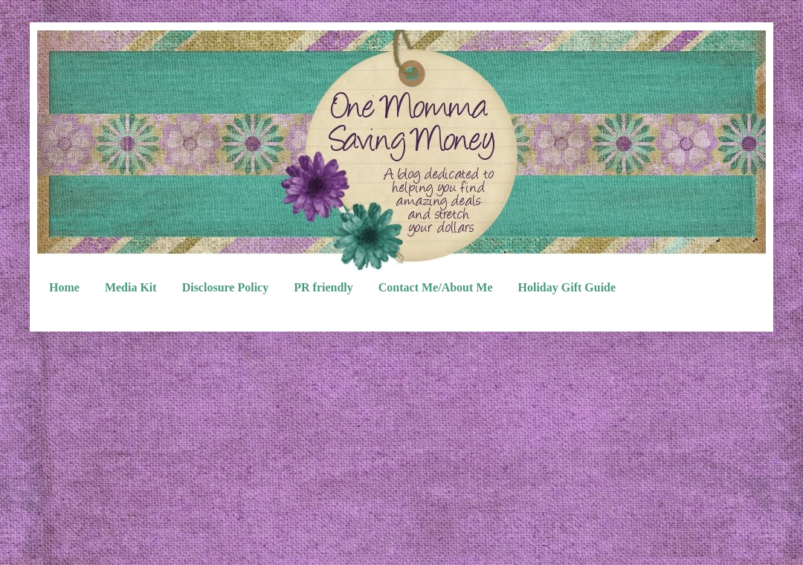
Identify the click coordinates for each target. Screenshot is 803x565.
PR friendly (323, 287)
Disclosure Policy (225, 287)
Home (64, 287)
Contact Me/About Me (435, 287)
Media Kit (131, 287)
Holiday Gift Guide (567, 287)
